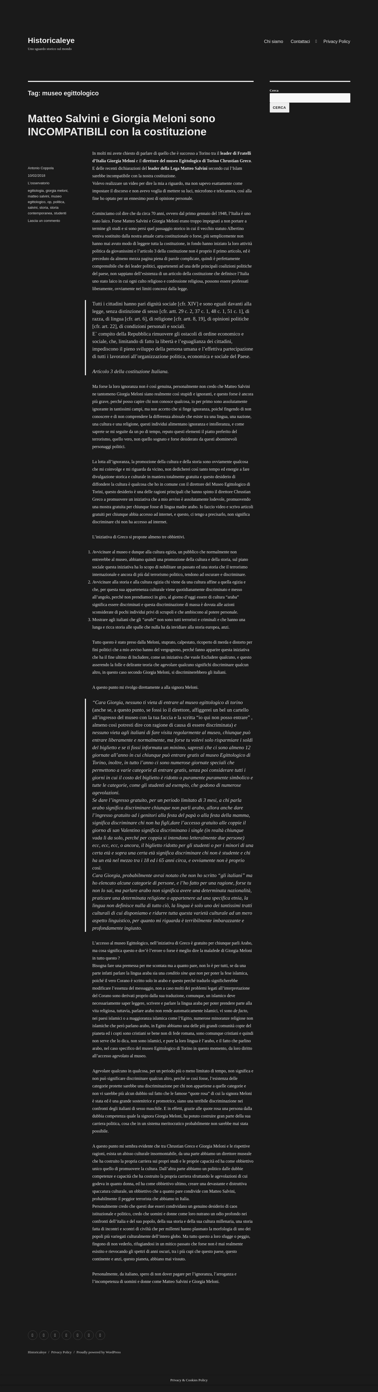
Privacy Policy (336, 41)
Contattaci (300, 41)
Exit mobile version (17, 1388)
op (49, 202)
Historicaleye (51, 40)
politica (58, 202)
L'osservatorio (39, 183)
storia (43, 207)
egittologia (36, 191)
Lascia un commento (44, 221)
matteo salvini (38, 196)
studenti (60, 213)
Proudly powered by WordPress (99, 1352)
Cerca (274, 90)
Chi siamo (273, 41)
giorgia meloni (56, 191)
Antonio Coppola (41, 168)
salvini (33, 207)
